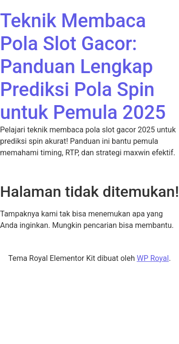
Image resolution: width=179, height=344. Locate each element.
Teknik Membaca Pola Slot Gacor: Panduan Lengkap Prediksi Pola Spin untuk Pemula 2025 (83, 67)
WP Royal (152, 258)
